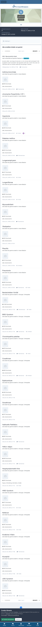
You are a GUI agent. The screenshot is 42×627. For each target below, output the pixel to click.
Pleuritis (5, 248)
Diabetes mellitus (8, 138)
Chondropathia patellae (11, 337)
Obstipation (6, 226)
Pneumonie (6, 270)
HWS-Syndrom (7, 491)
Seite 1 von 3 (21, 51)
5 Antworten (23, 67)
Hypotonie (6, 116)
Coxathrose (6, 358)
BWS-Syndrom (7, 314)
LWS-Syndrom (7, 579)
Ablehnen (18, 619)
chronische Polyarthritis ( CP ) (13, 94)
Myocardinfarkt (7, 204)
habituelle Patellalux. (10, 425)
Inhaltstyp (6, 41)
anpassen (8, 613)
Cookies (16, 612)
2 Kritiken (29, 331)
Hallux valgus (7, 447)
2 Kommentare (20, 155)
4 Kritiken (29, 375)
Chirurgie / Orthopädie (24, 294)
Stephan (19, 58)
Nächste (35, 51)
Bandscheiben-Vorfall (10, 292)
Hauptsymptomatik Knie (11, 469)
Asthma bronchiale (9, 72)
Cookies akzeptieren (8, 619)
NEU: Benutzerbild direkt (9, 56)
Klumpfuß (5, 557)
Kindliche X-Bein (8, 535)
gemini (14, 58)
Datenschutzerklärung (13, 615)
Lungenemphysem (9, 160)
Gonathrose (6, 403)
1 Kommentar (20, 89)
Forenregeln (4, 615)
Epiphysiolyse (7, 380)
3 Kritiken (19, 265)
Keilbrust (5, 513)
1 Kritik (18, 133)
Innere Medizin (22, 74)
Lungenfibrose (7, 182)
